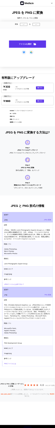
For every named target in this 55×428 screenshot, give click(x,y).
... (23, 24)
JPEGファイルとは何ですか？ (14, 284)
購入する (39, 88)
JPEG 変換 (47, 220)
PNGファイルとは (10, 363)
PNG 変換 (48, 295)
